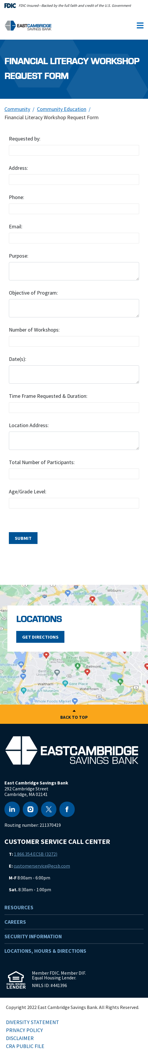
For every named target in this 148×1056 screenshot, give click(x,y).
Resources (18, 907)
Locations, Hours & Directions (45, 950)
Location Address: (29, 425)
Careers (15, 921)
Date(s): (17, 359)
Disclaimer (20, 1038)
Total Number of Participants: (42, 462)
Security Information (33, 936)
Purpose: (18, 255)
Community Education (61, 109)
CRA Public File (25, 1046)
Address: (18, 167)
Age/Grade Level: (27, 491)
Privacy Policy (24, 1030)
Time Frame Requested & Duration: (48, 396)
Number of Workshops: (34, 329)
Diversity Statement (32, 1022)
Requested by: (24, 138)
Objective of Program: (33, 292)
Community (17, 109)
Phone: (16, 197)
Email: (15, 226)
